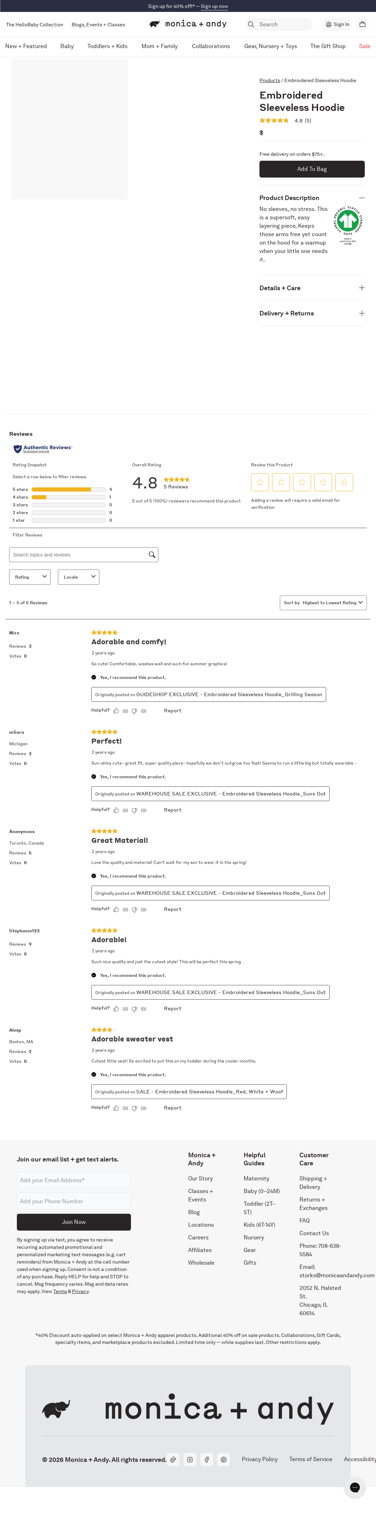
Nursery (254, 1237)
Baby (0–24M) (262, 1191)
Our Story (200, 1178)
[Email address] (74, 1180)
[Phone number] (74, 1201)
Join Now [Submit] (74, 1222)
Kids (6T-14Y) (259, 1224)
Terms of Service (310, 1459)
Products (269, 80)
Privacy (80, 1291)
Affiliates (200, 1250)
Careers (198, 1237)
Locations (201, 1224)
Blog (194, 1212)
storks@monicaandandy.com (337, 1275)
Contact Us (314, 1233)
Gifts (250, 1262)
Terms (60, 1291)
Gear (250, 1250)
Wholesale (201, 1262)
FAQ (304, 1220)
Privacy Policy (259, 1459)
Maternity (256, 1178)
